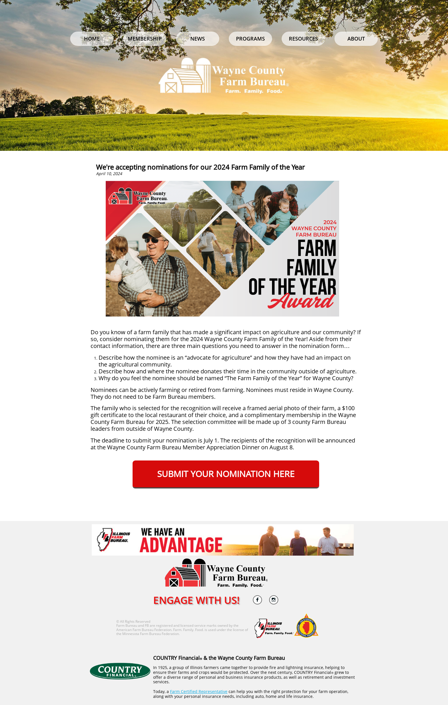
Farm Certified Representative (198, 691)
